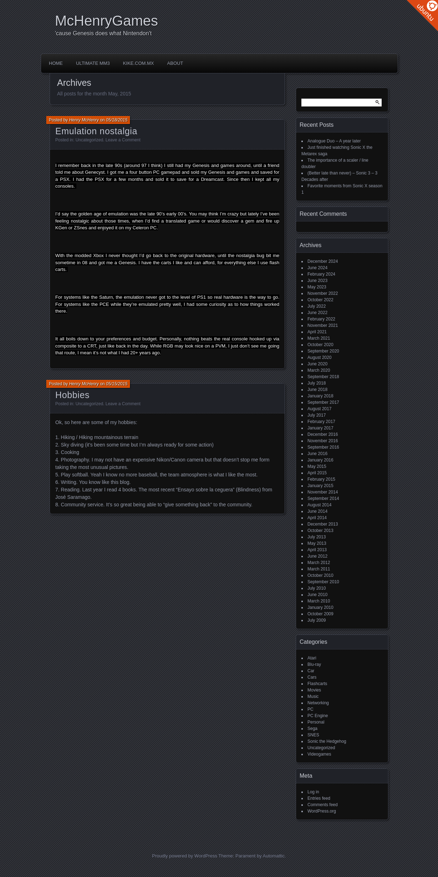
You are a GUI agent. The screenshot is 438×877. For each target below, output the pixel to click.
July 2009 (316, 620)
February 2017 (321, 421)
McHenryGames (106, 20)
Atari (311, 658)
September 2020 (323, 351)
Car (310, 670)
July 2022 (316, 306)
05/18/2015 (116, 120)
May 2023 (316, 286)
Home (56, 63)
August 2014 (319, 504)
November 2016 (322, 440)
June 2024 (317, 267)
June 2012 (317, 556)
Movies (314, 690)
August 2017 (319, 408)
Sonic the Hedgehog (326, 741)
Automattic (274, 855)
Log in (313, 791)
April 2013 (317, 549)
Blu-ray (314, 664)
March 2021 (318, 338)
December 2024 (322, 261)
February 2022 (321, 319)
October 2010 (320, 575)
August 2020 (319, 357)
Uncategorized (89, 139)
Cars (311, 677)
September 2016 (323, 447)
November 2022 (322, 293)
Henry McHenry (84, 120)
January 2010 (320, 607)
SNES (313, 734)
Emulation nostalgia (96, 131)
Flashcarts (317, 683)
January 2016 (320, 460)
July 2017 (316, 415)
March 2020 (318, 370)
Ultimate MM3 (93, 63)
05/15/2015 (116, 383)
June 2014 (317, 511)
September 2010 (323, 581)
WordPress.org (321, 811)
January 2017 (320, 428)
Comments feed (322, 804)
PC (310, 709)
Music (313, 696)
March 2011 (318, 569)
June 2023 (317, 280)
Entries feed (318, 798)
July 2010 (316, 588)
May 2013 (316, 543)
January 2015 (320, 485)
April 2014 (317, 517)
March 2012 (318, 562)
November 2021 (322, 325)
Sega (312, 728)
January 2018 (320, 395)
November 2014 (322, 492)
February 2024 (321, 274)
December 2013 (322, 524)
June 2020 (317, 363)
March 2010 (318, 601)
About (175, 63)
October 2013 (320, 530)
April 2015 (317, 472)
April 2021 (317, 331)
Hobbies (72, 395)
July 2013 (316, 536)
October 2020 (320, 344)
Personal (315, 722)
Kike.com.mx (138, 63)
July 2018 (316, 383)
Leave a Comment (123, 139)
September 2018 (323, 376)
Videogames (319, 754)
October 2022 (320, 299)
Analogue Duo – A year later (334, 141)
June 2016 (317, 453)
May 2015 (316, 466)
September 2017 (323, 402)
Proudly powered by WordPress (184, 855)
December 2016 (322, 434)
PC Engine (317, 715)
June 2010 (317, 594)
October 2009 (320, 613)
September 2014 (323, 498)
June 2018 (317, 389)
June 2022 (317, 312)
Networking (318, 702)
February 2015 (321, 479)
